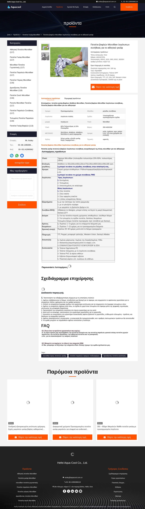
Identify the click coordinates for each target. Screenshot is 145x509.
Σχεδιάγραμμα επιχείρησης (118, 474)
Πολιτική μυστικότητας (118, 500)
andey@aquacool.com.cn (106, 1)
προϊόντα (16, 35)
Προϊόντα (59, 7)
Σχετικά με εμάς (73, 7)
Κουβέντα (129, 7)
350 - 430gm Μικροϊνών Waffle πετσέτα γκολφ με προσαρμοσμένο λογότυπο (116, 428)
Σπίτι (8, 35)
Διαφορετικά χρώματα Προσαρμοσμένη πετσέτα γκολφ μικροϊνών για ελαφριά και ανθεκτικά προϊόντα (72, 428)
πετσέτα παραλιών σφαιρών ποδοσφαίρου (84, 356)
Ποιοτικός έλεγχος (118, 483)
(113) (21, 126)
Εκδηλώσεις (97, 7)
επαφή (85, 7)
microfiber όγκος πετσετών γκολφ (54, 356)
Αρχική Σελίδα (47, 7)
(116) (20, 81)
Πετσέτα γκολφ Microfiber (31, 35)
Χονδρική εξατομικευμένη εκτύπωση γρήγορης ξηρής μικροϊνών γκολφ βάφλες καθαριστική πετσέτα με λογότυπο (26, 428)
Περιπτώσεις (118, 492)
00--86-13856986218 (129, 1)
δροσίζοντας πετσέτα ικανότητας (115, 356)
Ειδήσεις (118, 487)
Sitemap (118, 496)
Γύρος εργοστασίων (118, 478)
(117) (21, 51)
